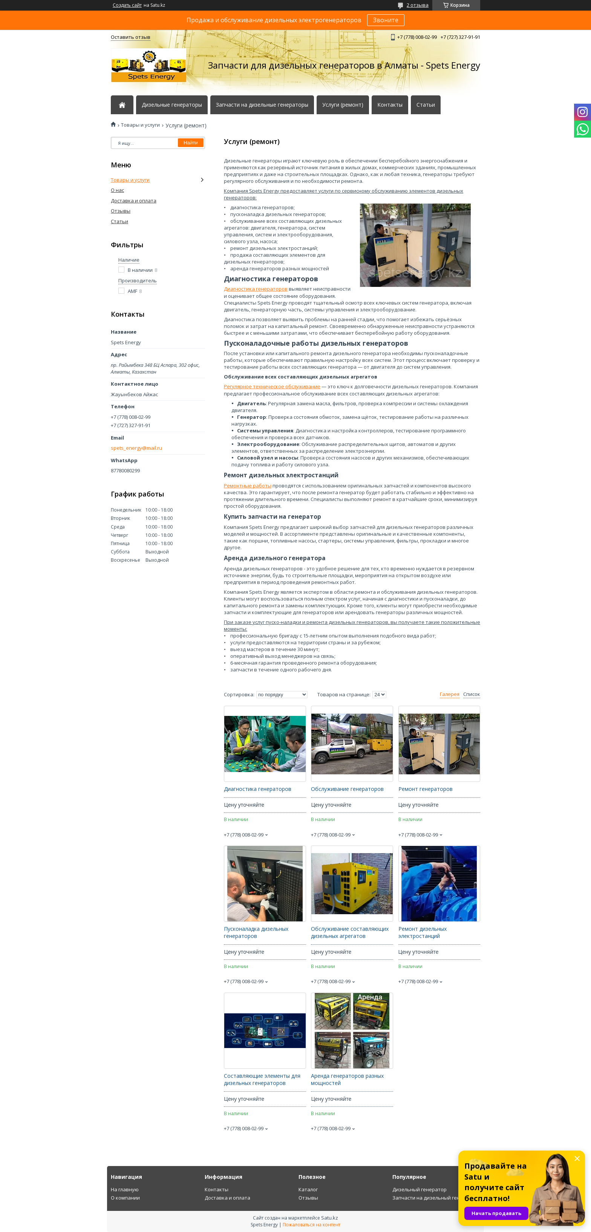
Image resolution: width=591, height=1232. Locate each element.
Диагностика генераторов (256, 288)
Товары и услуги (140, 125)
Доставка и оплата (133, 200)
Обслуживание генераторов (347, 789)
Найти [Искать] (191, 143)
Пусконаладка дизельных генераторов (256, 932)
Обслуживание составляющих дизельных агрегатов (350, 932)
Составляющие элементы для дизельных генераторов (262, 1079)
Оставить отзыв (130, 37)
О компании (125, 1197)
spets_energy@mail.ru (136, 448)
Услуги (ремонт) (342, 104)
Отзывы (120, 210)
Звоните (385, 20)
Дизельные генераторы (172, 104)
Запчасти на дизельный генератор (435, 1197)
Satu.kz (329, 1217)
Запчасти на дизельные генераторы (262, 104)
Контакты (390, 104)
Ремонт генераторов (425, 789)
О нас (117, 190)
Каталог (308, 1189)
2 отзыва (418, 5)
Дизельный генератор (419, 1189)
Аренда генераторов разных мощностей (347, 1079)
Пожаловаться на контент (311, 1224)
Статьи (425, 104)
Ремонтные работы (247, 485)
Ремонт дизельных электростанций (422, 932)
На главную (125, 1189)
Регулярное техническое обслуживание (272, 386)
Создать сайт (127, 5)
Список (471, 694)
